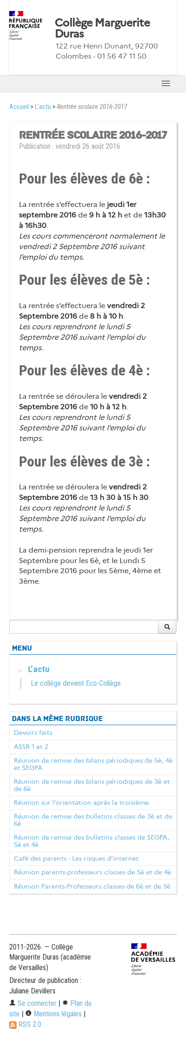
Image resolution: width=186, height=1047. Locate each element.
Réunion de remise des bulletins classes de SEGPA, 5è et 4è (91, 841)
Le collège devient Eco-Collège (76, 683)
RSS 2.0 (25, 1024)
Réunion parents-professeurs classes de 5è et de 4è (92, 872)
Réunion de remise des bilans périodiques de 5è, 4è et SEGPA (93, 764)
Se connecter (32, 1003)
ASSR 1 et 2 (31, 747)
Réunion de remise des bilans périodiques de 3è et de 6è (92, 785)
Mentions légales (53, 1013)
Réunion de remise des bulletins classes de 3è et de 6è (93, 820)
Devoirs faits (33, 732)
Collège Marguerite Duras (102, 28)
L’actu (43, 107)
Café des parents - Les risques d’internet (76, 858)
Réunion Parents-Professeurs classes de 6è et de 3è (92, 886)
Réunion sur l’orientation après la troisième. (82, 802)
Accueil (19, 107)
